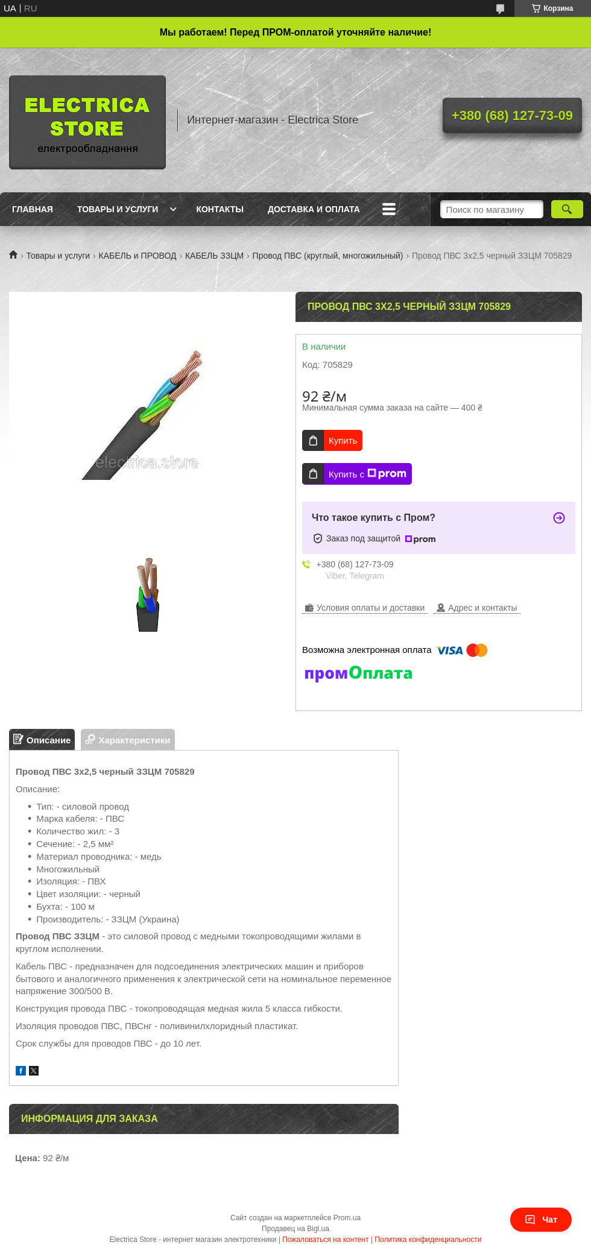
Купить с (367, 473)
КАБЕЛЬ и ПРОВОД (138, 255)
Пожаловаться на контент (325, 1239)
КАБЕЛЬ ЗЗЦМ (214, 255)
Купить (343, 440)
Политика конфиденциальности (428, 1239)
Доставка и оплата (314, 209)
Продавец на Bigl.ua (295, 1228)
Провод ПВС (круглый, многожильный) (328, 255)
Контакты (219, 209)
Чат (541, 1219)
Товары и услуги (118, 209)
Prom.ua (347, 1218)
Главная (32, 209)
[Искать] (567, 209)
